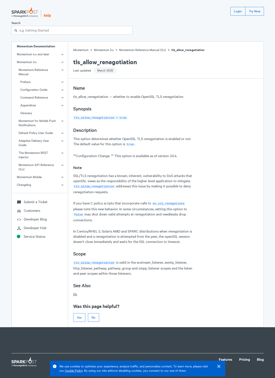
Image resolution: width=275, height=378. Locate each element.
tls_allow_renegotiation (188, 50)
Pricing (244, 356)
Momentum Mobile (29, 177)
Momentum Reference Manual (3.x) (142, 50)
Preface (25, 82)
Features (225, 356)
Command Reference (34, 97)
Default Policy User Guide (36, 133)
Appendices (28, 105)
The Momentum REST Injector (33, 155)
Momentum (80, 50)
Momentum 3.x (27, 62)
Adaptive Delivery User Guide (34, 143)
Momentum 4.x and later (33, 54)
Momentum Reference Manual (33, 72)
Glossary (26, 113)
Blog (260, 356)
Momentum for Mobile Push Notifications (37, 123)
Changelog (24, 185)
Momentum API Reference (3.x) (36, 167)
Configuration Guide (33, 90)
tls (75, 291)
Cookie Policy (74, 370)
